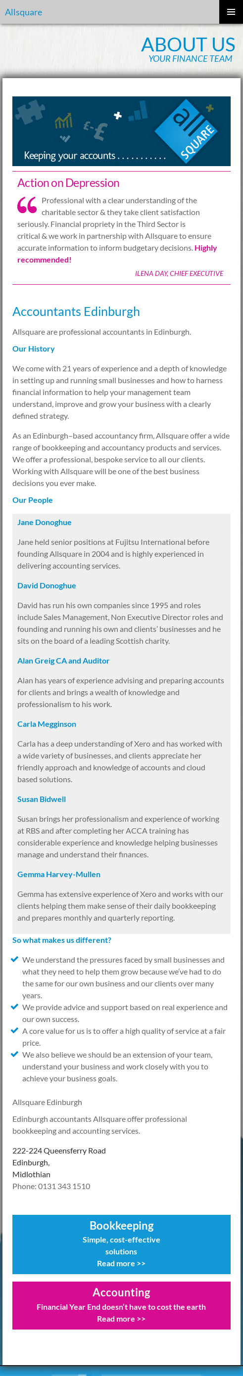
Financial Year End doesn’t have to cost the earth (121, 1306)
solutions (121, 1251)
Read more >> (121, 1263)
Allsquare (23, 11)
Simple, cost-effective (121, 1239)
